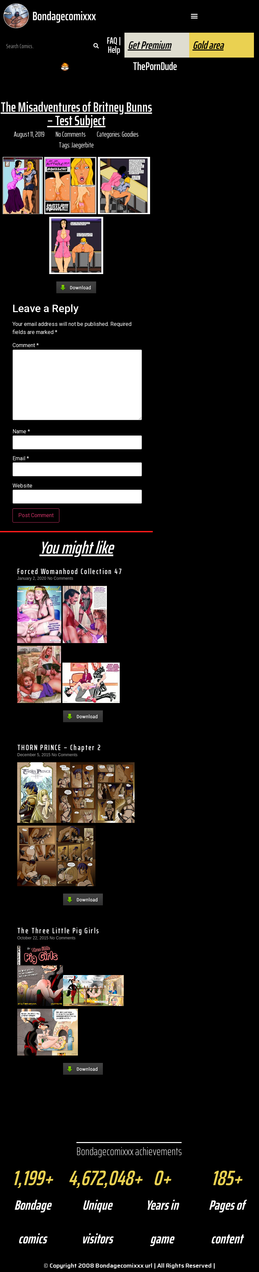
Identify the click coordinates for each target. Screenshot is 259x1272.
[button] (194, 16)
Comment (25, 345)
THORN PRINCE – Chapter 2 (59, 747)
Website (22, 486)
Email (20, 458)
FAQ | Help (114, 45)
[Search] (96, 46)
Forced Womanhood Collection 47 (69, 571)
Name (21, 431)
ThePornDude (155, 66)
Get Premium (149, 45)
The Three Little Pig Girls (58, 931)
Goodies (130, 134)
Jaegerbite (82, 144)
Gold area (208, 45)
